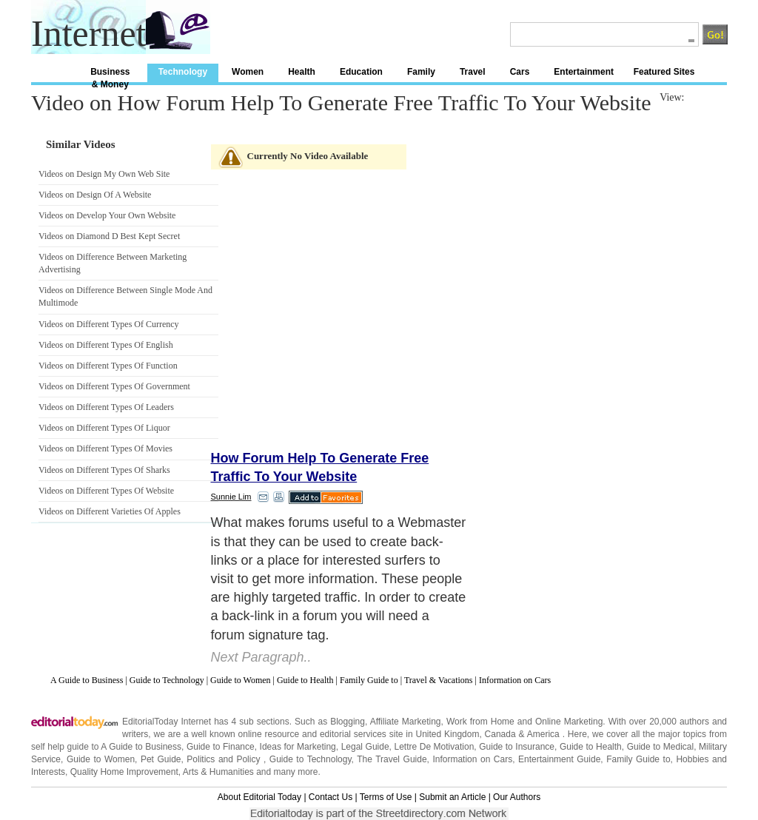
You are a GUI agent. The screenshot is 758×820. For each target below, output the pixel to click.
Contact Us (330, 797)
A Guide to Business (86, 680)
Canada (500, 734)
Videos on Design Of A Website (94, 194)
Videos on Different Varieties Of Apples (109, 511)
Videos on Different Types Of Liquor (104, 428)
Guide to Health (305, 680)
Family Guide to (369, 680)
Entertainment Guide (559, 759)
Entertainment (584, 72)
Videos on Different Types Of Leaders (106, 407)
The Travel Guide (391, 759)
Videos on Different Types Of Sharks (104, 470)
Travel (473, 72)
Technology (182, 72)
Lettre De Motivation (434, 747)
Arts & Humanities (218, 772)
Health (301, 72)
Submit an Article (452, 797)
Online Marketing (569, 721)
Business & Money (110, 74)
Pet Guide (161, 759)
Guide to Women (240, 680)
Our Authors (516, 797)
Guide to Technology (167, 680)
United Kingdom (447, 734)
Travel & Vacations (438, 680)
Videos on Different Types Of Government (114, 386)
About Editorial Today (259, 797)
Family (421, 72)
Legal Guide (365, 747)
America (543, 734)
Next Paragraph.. (261, 657)
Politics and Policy (225, 759)
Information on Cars (515, 680)
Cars (520, 72)
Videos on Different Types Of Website (106, 490)
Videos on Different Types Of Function (108, 365)
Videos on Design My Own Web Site (104, 174)
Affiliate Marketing (405, 721)
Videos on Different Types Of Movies (105, 448)
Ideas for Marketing (298, 747)
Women (248, 72)
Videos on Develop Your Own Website (106, 215)
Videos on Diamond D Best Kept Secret (109, 236)
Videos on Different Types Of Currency (108, 324)
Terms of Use (386, 797)
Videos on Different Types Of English (105, 345)
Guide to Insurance (516, 747)
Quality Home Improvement (124, 772)
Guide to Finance (221, 747)
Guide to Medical (660, 747)
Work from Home (480, 721)
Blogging (347, 721)
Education (361, 72)
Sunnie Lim (231, 496)
